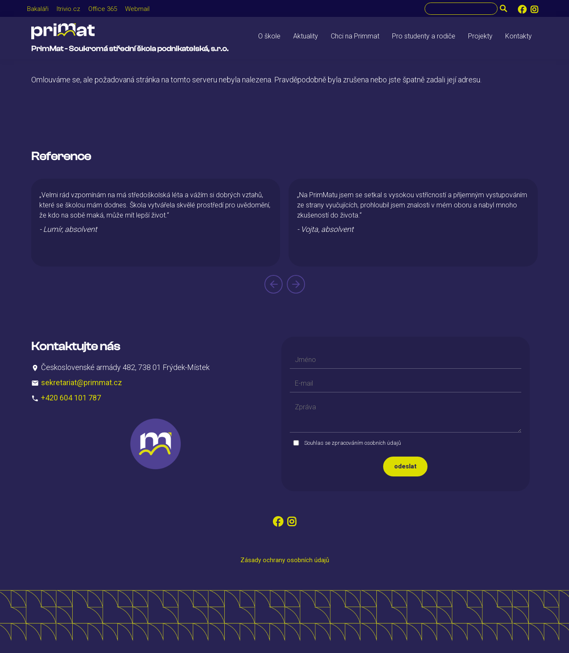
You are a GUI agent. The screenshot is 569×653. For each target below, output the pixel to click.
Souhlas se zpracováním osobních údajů (352, 443)
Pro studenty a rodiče (423, 36)
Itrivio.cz (68, 9)
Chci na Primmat (355, 36)
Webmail (137, 9)
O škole (269, 36)
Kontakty (518, 36)
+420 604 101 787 (71, 397)
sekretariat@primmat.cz (81, 382)
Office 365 (102, 9)
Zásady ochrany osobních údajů (284, 560)
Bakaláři (38, 9)
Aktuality (305, 36)
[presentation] (273, 284)
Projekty (480, 36)
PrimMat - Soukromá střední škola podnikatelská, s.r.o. (130, 48)
